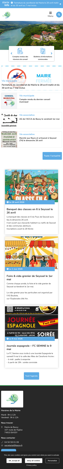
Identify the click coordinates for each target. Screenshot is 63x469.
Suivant (51, 53)
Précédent (11, 53)
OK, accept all (14, 461)
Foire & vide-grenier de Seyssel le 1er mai (29, 277)
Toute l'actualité (52, 155)
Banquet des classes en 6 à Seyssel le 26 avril (30, 211)
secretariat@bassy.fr (13, 445)
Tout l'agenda (31, 376)
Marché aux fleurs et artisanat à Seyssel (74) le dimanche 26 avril (37, 139)
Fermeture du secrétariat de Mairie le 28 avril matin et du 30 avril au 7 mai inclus (35, 4)
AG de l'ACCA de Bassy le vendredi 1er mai (39, 119)
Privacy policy (31, 465)
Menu (50, 16)
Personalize (52, 461)
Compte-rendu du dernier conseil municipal (34, 100)
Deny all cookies (33, 461)
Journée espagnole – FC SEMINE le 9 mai (29, 347)
